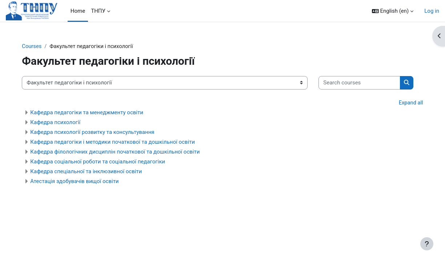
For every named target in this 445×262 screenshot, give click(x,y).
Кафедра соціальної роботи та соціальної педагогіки (107, 184)
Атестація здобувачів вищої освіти (84, 204)
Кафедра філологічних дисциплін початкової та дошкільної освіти (125, 174)
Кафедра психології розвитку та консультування (102, 154)
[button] (392, 11)
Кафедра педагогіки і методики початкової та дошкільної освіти (122, 164)
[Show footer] (426, 243)
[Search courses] (73, 105)
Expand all (400, 125)
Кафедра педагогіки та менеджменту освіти (96, 135)
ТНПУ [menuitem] (98, 11)
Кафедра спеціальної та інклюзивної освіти (96, 194)
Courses (42, 46)
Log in (431, 11)
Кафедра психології (65, 145)
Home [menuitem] (78, 11)
